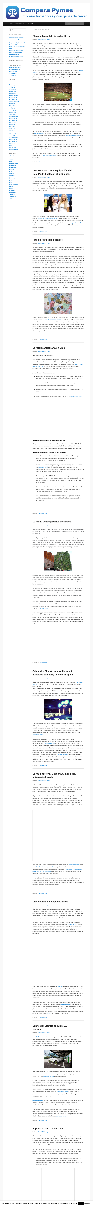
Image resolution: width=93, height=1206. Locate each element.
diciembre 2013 (13, 137)
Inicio (11, 23)
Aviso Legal (30, 23)
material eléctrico (74, 864)
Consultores (12, 165)
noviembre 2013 (13, 139)
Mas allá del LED (14, 54)
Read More (87, 1203)
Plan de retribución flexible (48, 239)
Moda (10, 182)
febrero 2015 (12, 112)
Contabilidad (13, 167)
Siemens (54, 867)
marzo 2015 (12, 111)
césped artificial (39, 133)
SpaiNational (13, 75)
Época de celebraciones (16, 56)
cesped (11, 159)
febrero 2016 (12, 91)
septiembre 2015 (14, 101)
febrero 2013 (12, 147)
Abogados (12, 156)
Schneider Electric (38, 734)
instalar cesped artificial (71, 604)
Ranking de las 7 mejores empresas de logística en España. (16, 39)
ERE (10, 171)
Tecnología (12, 196)
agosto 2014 (12, 122)
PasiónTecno (13, 71)
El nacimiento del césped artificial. (52, 36)
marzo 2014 (12, 132)
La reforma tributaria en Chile (49, 347)
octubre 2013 (13, 141)
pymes (48, 39)
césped (60, 986)
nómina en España (55, 285)
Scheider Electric (38, 1037)
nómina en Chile (43, 467)
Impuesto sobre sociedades (48, 1128)
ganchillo (12, 177)
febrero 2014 (12, 134)
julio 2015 (12, 103)
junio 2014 (12, 126)
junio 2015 (12, 105)
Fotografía (12, 175)
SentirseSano (13, 73)
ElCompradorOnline (15, 69)
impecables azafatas (77, 223)
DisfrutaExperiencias (15, 67)
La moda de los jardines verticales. (52, 521)
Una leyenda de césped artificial (50, 901)
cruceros (11, 169)
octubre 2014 (13, 120)
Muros (11, 186)
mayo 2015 (12, 107)
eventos (11, 173)
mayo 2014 (12, 128)
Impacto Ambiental (14, 179)
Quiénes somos (19, 23)
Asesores (12, 158)
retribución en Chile (76, 396)
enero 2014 (12, 135)
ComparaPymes (43, 162)
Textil (10, 198)
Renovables (12, 192)
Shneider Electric (38, 1100)
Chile (10, 161)
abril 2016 (12, 88)
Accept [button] (81, 1203)
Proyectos (12, 190)
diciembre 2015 (13, 95)
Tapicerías (12, 194)
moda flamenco (13, 184)
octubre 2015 (13, 99)
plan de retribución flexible (53, 320)
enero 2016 (12, 93)
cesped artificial (42, 608)
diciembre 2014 (13, 116)
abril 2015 (12, 109)
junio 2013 (12, 145)
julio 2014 (12, 124)
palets (11, 188)
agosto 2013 (12, 143)
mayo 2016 (12, 86)
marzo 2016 (12, 89)
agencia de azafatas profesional (47, 218)
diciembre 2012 (13, 149)
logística (11, 181)
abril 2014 (12, 130)
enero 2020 (12, 82)
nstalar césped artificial (50, 155)
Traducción (12, 200)
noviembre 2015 (13, 97)
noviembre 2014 (13, 118)
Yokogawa (47, 867)
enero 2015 (12, 114)
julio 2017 (12, 84)
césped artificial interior (73, 135)
